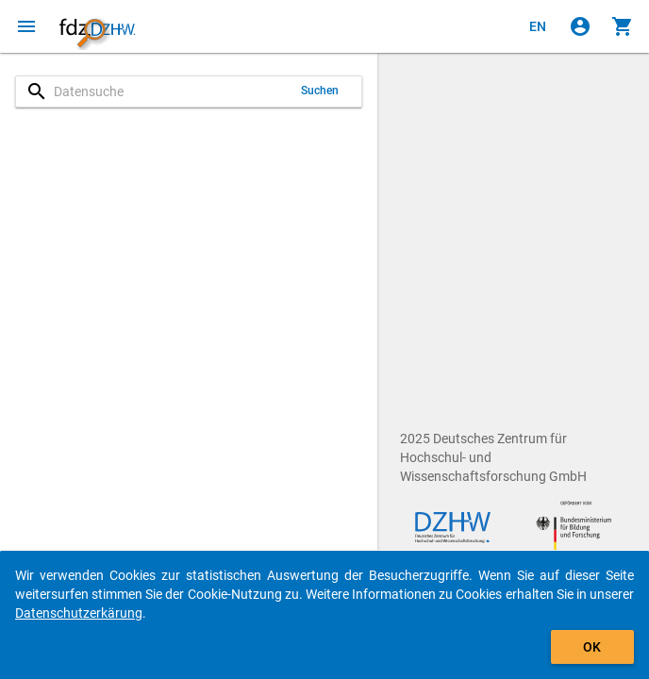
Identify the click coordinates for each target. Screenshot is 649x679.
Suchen (320, 90)
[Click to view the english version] (538, 26)
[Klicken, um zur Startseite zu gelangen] (97, 26)
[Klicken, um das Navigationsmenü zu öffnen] (26, 26)
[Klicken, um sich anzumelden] (580, 26)
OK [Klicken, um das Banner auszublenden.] (592, 646)
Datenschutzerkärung (78, 613)
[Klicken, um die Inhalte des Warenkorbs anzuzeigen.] (622, 26)
